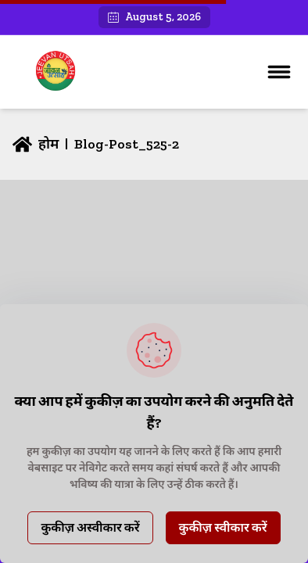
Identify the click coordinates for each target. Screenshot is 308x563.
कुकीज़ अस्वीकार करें (90, 527)
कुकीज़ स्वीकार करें (223, 527)
